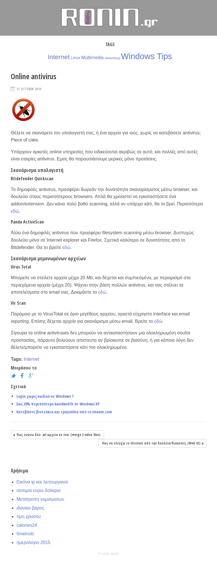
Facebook (24, 375)
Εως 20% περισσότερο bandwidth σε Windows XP (57, 404)
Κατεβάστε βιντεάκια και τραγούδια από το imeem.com (64, 411)
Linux (75, 57)
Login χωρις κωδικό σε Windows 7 (44, 396)
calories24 (26, 525)
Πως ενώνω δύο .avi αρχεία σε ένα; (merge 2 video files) (58, 434)
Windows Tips (146, 56)
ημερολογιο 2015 (33, 542)
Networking (112, 58)
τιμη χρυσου (28, 516)
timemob (25, 533)
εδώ (15, 211)
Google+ (32, 375)
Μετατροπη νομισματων (40, 499)
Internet (59, 57)
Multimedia (92, 57)
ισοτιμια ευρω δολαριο (38, 490)
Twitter (15, 375)
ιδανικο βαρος (30, 508)
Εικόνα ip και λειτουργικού (42, 482)
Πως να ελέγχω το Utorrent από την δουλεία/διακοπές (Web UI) (151, 443)
